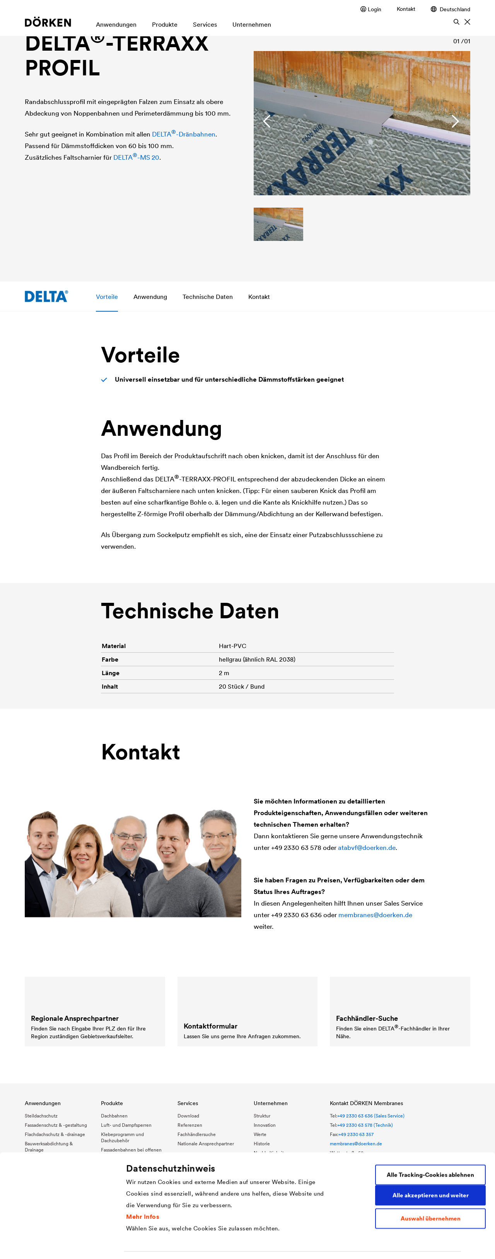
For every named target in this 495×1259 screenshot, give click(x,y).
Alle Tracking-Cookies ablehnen (430, 1134)
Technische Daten (208, 296)
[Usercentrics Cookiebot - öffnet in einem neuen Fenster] (50, 1244)
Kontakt (406, 9)
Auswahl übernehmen (431, 1178)
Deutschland (450, 9)
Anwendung (150, 296)
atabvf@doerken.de (367, 847)
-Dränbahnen (183, 134)
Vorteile (107, 296)
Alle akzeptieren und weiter (431, 1154)
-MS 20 (136, 157)
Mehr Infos (142, 1175)
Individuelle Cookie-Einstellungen (173, 1243)
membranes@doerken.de (375, 915)
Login (370, 9)
